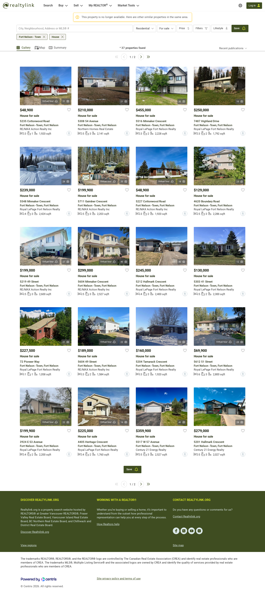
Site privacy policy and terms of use (119, 578)
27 (66, 262)
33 (124, 181)
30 (182, 101)
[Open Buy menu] (66, 5)
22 (124, 342)
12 (239, 262)
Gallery (26, 47)
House (55, 36)
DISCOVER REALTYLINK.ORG (40, 500)
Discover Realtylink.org (35, 532)
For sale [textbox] (164, 28)
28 (239, 422)
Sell (76, 5)
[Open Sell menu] (81, 5)
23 (239, 181)
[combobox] (75, 28)
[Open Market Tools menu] (137, 5)
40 (124, 262)
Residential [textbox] (143, 28)
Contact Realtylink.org (186, 516)
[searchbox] (72, 28)
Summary (60, 47)
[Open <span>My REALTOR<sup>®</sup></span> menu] (110, 5)
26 (66, 181)
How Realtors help (108, 524)
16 (124, 422)
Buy (61, 5)
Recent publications (231, 48)
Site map (178, 545)
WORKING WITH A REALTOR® (117, 500)
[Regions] (240, 5)
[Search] (48, 5)
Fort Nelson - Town (30, 36)
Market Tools (126, 5)
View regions (29, 545)
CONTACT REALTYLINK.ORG (192, 500)
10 (239, 101)
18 (182, 181)
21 (66, 101)
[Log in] (254, 5)
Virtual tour (50, 101)
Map (42, 47)
